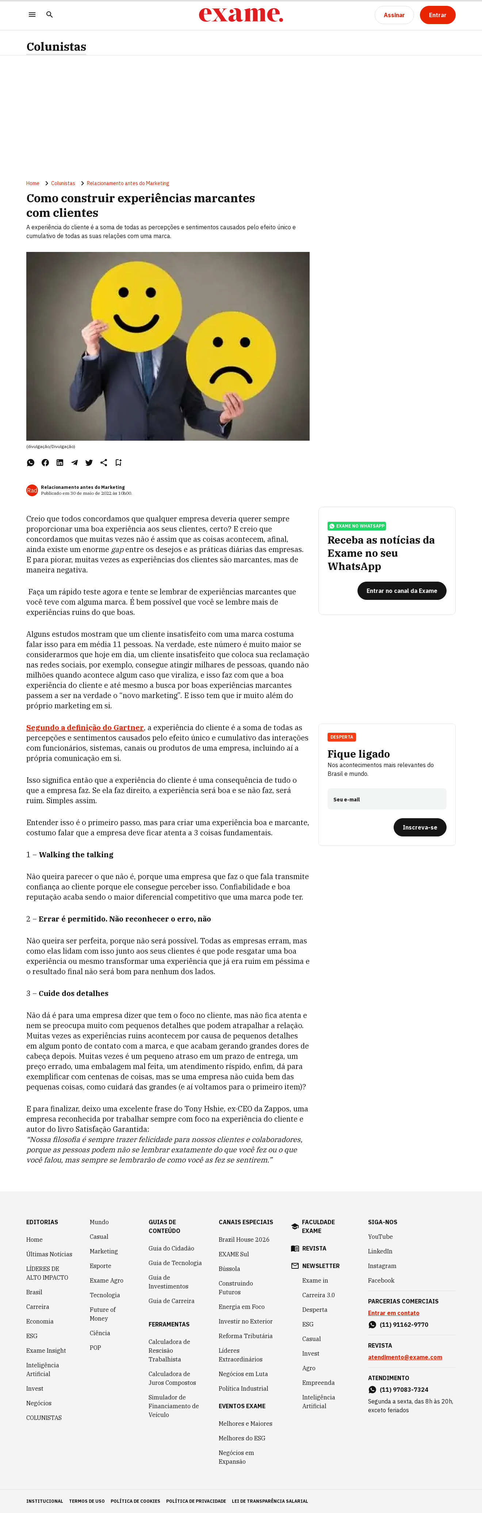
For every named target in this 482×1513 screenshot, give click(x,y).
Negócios (38, 1403)
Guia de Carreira (172, 1301)
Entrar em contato (394, 1313)
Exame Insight (46, 1350)
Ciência (100, 1333)
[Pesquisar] (50, 15)
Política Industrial (243, 1388)
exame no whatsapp (357, 526)
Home (32, 183)
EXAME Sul (234, 1254)
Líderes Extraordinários (241, 1355)
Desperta (341, 737)
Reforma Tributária (246, 1336)
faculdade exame (318, 1226)
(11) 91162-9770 (404, 1324)
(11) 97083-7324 (404, 1389)
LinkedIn (380, 1251)
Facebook (381, 1280)
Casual (99, 1236)
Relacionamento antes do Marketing (128, 183)
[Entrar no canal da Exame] (402, 591)
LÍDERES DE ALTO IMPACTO (47, 1273)
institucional (44, 1501)
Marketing (104, 1251)
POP (95, 1347)
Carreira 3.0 (318, 1295)
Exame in (315, 1280)
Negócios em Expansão (236, 1457)
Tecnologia (105, 1295)
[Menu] (32, 15)
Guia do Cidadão (171, 1248)
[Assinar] (394, 15)
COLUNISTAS (44, 1417)
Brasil (34, 1292)
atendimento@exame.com (405, 1357)
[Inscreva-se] (420, 827)
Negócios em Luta (243, 1374)
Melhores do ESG (242, 1438)
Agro (308, 1368)
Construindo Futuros (236, 1288)
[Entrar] (438, 15)
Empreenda (318, 1382)
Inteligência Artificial (42, 1369)
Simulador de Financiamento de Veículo (174, 1406)
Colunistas (56, 46)
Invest (34, 1388)
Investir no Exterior (246, 1321)
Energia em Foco (242, 1306)
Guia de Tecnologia (175, 1263)
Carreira (37, 1306)
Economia (40, 1321)
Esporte (100, 1265)
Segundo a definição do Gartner (85, 727)
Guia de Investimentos (168, 1282)
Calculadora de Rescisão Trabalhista (169, 1350)
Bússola (229, 1268)
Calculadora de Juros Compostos (172, 1378)
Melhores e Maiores (245, 1423)
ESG (32, 1336)
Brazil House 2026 (244, 1239)
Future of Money (102, 1314)
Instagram (382, 1265)
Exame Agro (106, 1280)
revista (314, 1248)
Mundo (99, 1222)
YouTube (380, 1236)
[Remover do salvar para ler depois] (118, 462)
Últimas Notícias (49, 1254)
